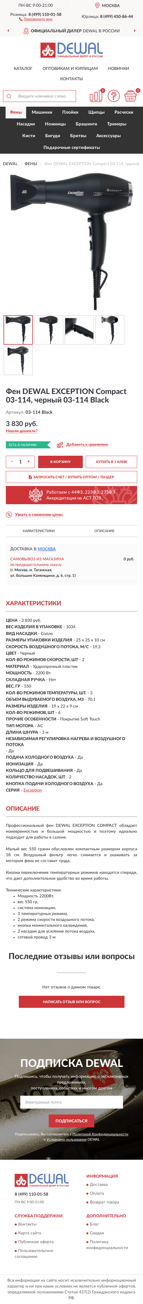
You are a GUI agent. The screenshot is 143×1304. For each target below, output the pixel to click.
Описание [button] (104, 531)
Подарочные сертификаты (71, 147)
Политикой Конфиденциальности (100, 1134)
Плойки (70, 112)
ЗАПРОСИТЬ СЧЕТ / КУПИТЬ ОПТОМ (71, 477)
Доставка (99, 1185)
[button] (35, 19)
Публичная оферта (36, 1242)
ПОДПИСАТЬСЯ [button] (71, 1121)
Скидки (97, 1233)
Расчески (124, 112)
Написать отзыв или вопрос (71, 1002)
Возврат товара (104, 1202)
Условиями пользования (67, 1139)
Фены (16, 112)
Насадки (26, 124)
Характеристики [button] (39, 531)
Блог (94, 1225)
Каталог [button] (23, 69)
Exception (32, 790)
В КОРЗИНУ (60, 462)
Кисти (28, 136)
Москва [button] (47, 549)
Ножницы (55, 124)
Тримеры (116, 124)
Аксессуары (108, 136)
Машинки (42, 112)
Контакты (71, 79)
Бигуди (52, 136)
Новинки (118, 69)
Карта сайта (29, 1233)
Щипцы (96, 112)
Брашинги (86, 124)
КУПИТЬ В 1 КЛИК (111, 462)
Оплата (97, 1193)
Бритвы (78, 136)
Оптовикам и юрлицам (70, 69)
